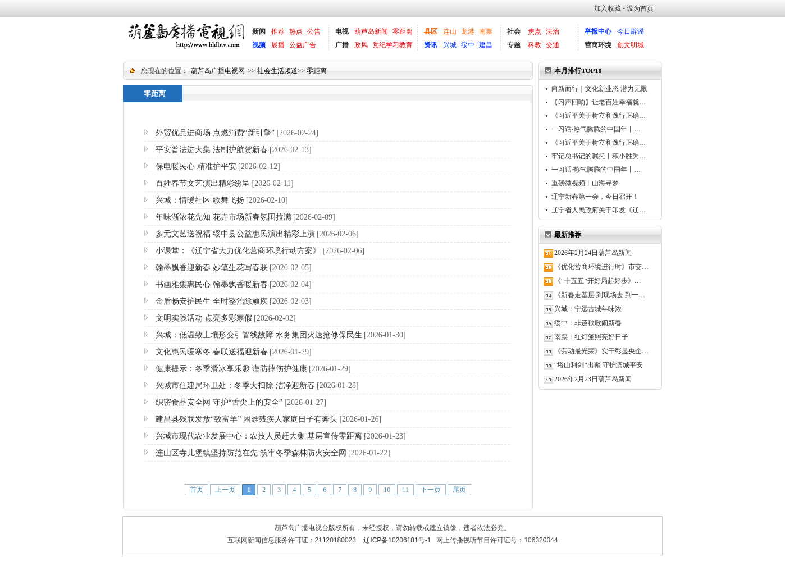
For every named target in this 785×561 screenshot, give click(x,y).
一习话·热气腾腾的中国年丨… (596, 129)
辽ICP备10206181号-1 (397, 540)
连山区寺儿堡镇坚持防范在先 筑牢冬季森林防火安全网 (251, 453)
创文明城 (630, 45)
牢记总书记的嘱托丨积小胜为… (598, 156)
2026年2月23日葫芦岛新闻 (593, 379)
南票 (485, 31)
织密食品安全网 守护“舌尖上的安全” (219, 402)
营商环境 (598, 45)
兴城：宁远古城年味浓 (588, 309)
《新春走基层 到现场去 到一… (599, 295)
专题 (514, 45)
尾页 (459, 490)
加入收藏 (607, 8)
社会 (514, 31)
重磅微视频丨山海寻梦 (585, 183)
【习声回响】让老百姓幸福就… (598, 102)
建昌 (485, 45)
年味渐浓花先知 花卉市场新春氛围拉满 (223, 217)
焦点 (534, 31)
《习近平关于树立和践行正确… (598, 116)
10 (387, 490)
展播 (278, 45)
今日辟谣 (630, 31)
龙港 (467, 31)
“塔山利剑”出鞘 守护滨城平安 (598, 365)
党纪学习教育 (392, 45)
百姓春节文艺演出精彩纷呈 (203, 183)
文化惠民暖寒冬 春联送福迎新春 (212, 352)
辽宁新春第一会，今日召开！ (595, 196)
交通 (552, 45)
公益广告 (302, 45)
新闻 (259, 31)
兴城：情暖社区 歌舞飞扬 (200, 200)
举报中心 (598, 31)
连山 (450, 31)
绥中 (467, 45)
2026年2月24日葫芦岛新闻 (593, 253)
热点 (296, 31)
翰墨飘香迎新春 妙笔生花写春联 (212, 267)
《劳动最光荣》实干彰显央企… (601, 351)
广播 (342, 45)
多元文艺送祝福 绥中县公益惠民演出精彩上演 (235, 234)
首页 (196, 490)
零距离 (402, 31)
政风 (361, 45)
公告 (314, 31)
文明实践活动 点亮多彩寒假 (204, 318)
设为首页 (640, 8)
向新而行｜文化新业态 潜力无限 (599, 89)
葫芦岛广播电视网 (218, 71)
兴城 (450, 45)
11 (405, 490)
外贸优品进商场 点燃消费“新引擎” (215, 133)
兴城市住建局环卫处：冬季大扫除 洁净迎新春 (235, 385)
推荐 (278, 31)
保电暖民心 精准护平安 (196, 166)
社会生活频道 (277, 71)
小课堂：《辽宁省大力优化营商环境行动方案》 (238, 251)
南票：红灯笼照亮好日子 (591, 337)
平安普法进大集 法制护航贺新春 (212, 149)
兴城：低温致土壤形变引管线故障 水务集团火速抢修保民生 (259, 335)
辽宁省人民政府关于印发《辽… (598, 210)
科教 (534, 45)
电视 (342, 31)
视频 (259, 45)
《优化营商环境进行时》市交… (601, 267)
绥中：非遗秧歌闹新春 (588, 323)
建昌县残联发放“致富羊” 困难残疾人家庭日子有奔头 (246, 419)
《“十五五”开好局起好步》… (597, 281)
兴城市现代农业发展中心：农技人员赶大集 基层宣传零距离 (259, 436)
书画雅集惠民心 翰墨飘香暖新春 (212, 284)
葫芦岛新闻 (371, 31)
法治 (552, 31)
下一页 (431, 490)
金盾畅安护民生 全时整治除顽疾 (212, 301)
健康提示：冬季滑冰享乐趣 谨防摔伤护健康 (231, 368)
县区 (430, 31)
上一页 (225, 490)
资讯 (430, 45)
